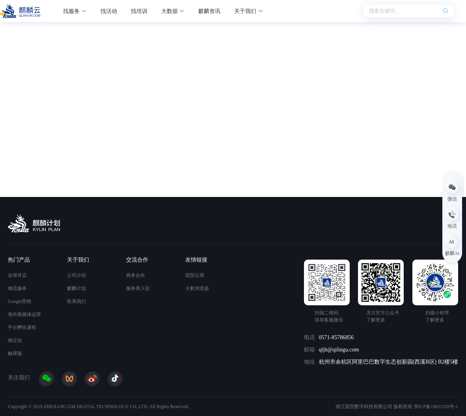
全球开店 (17, 275)
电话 (309, 337)
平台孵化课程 (22, 327)
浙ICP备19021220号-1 (436, 406)
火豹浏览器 (197, 288)
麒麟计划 (76, 288)
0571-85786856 (336, 337)
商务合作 (135, 275)
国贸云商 (194, 275)
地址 (309, 362)
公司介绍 (76, 275)
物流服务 (17, 288)
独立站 (15, 340)
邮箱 (309, 350)
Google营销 (19, 301)
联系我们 (76, 301)
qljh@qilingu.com (339, 350)
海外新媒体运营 (24, 314)
